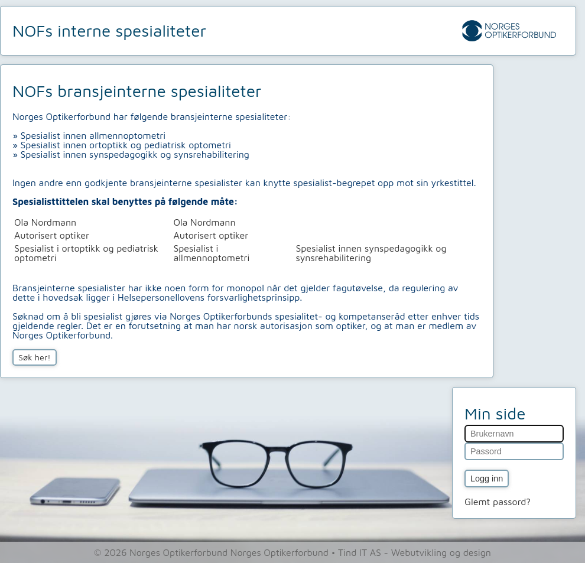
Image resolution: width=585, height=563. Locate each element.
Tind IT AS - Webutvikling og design (414, 552)
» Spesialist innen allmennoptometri (88, 135)
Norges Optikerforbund (281, 552)
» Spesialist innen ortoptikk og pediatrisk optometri (121, 144)
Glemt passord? (497, 501)
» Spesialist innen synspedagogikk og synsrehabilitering (130, 154)
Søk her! (34, 357)
